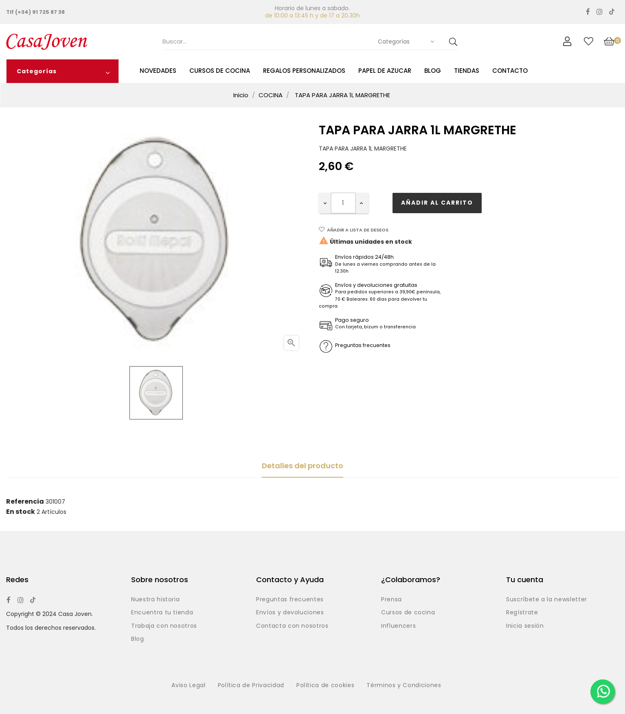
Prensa (391, 599)
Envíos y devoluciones (290, 612)
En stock (20, 511)
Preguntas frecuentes (290, 599)
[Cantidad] (343, 203)
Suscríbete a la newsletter (546, 599)
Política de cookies (325, 685)
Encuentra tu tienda (162, 612)
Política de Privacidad (251, 685)
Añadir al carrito (437, 203)
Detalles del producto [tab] (302, 466)
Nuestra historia (155, 599)
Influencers (398, 626)
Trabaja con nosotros (164, 626)
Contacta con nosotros (292, 626)
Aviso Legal (188, 685)
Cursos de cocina (408, 612)
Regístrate (522, 612)
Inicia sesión (525, 626)
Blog (137, 639)
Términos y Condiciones (403, 685)
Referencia (25, 501)
